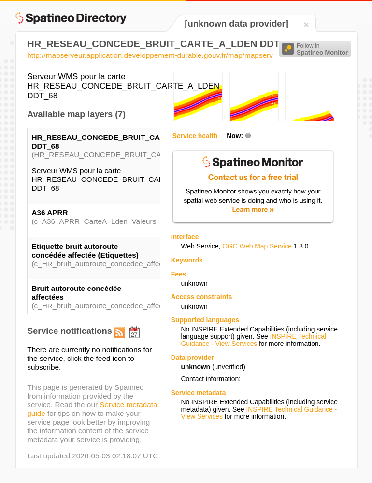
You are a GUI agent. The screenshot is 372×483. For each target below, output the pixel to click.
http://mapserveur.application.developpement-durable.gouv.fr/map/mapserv (149, 55)
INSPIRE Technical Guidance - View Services (253, 340)
